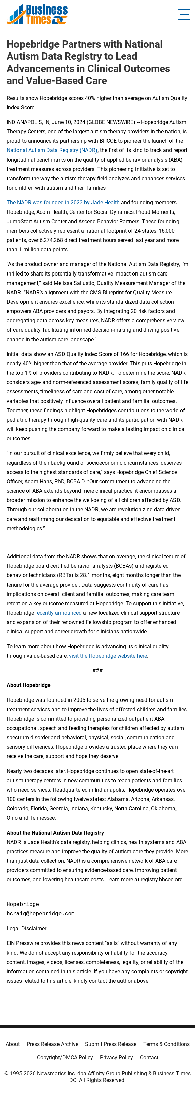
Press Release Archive (52, 1044)
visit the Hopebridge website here (108, 656)
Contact (149, 1057)
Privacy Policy (116, 1057)
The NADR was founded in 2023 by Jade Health (63, 202)
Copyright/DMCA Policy (65, 1057)
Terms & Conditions (166, 1044)
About (13, 1044)
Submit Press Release (110, 1044)
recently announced (58, 613)
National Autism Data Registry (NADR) (52, 150)
